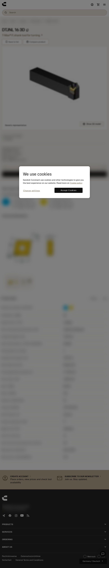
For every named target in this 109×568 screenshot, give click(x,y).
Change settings (31, 190)
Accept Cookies (68, 190)
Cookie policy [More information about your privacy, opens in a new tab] (76, 183)
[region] (54, 182)
